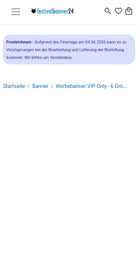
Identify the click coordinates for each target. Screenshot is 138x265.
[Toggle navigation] (16, 12)
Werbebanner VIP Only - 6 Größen (93, 86)
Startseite (14, 86)
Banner (40, 86)
